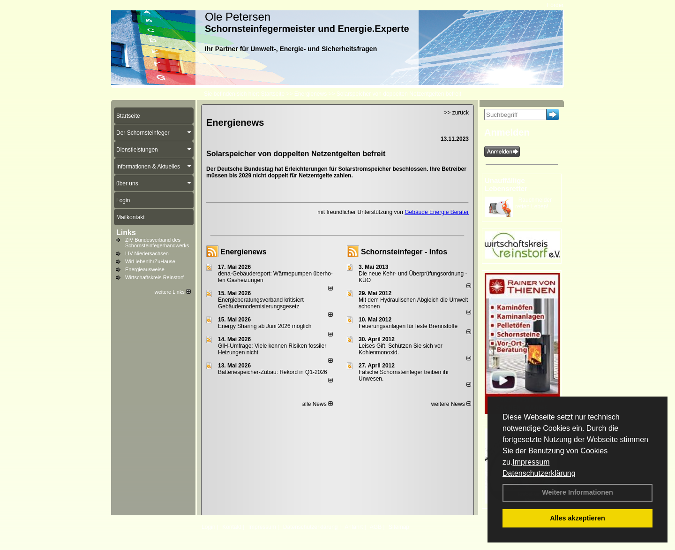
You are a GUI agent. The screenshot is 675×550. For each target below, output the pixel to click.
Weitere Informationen (577, 492)
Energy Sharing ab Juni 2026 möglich (264, 326)
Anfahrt (354, 527)
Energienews (243, 252)
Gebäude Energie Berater (437, 212)
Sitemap (399, 527)
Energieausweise (145, 269)
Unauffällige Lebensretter (506, 184)
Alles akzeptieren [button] (577, 518)
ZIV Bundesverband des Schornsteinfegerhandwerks (157, 242)
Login (208, 527)
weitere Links (173, 292)
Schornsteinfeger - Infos (404, 252)
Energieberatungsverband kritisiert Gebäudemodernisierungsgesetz (261, 303)
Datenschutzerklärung (539, 473)
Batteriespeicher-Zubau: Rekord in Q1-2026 (272, 372)
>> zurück (456, 112)
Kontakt (231, 527)
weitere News (451, 404)
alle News (317, 404)
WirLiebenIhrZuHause (150, 261)
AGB (376, 527)
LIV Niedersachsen (147, 253)
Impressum (530, 462)
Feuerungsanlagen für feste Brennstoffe (408, 326)
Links (126, 233)
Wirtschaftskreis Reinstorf (154, 277)
